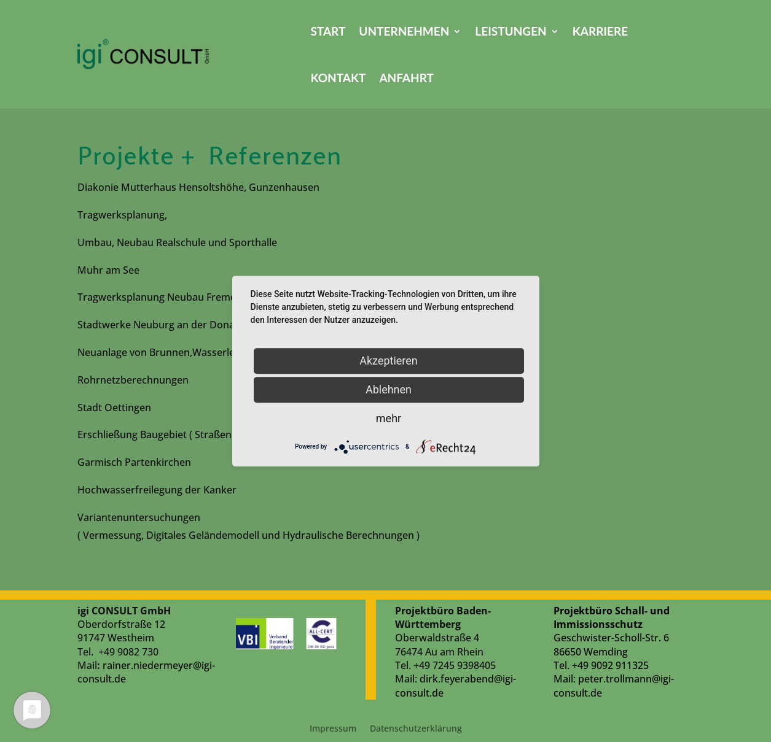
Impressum (333, 729)
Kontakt (338, 78)
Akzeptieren (388, 360)
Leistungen (510, 31)
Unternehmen (404, 31)
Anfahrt (406, 78)
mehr (388, 418)
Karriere (600, 31)
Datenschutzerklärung (416, 729)
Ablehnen (389, 389)
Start (327, 31)
